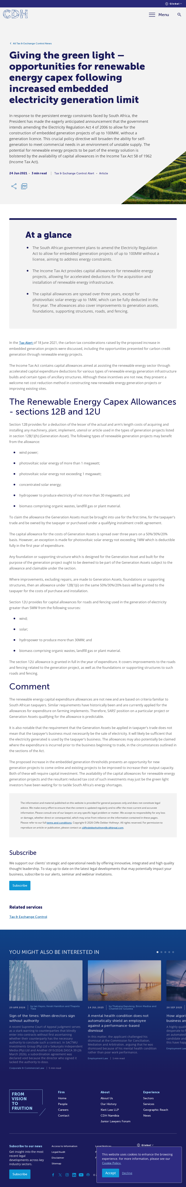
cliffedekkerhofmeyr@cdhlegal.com (102, 827)
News (147, 1115)
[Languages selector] (173, 3)
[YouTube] (81, 1175)
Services (148, 1104)
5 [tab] (173, 968)
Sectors (148, 1098)
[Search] (179, 14)
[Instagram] (67, 1175)
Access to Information (64, 1146)
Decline (127, 1173)
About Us (107, 1098)
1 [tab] (157, 968)
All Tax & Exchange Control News (32, 45)
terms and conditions (59, 822)
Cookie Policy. (111, 1163)
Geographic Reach (155, 1110)
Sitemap (56, 1163)
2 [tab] (161, 968)
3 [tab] (165, 968)
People (62, 1104)
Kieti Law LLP (110, 1110)
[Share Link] (14, 188)
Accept (110, 1173)
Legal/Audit (58, 1152)
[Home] (15, 15)
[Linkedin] (74, 1175)
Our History (108, 1104)
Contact (63, 1115)
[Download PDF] (24, 188)
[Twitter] (60, 1175)
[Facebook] (53, 1175)
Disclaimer (58, 1157)
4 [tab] (169, 968)
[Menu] (159, 14)
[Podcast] (88, 1175)
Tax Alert (26, 343)
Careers (63, 1110)
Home (62, 1098)
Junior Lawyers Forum (115, 1121)
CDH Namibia (110, 1115)
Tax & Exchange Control (28, 917)
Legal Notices (103, 1146)
